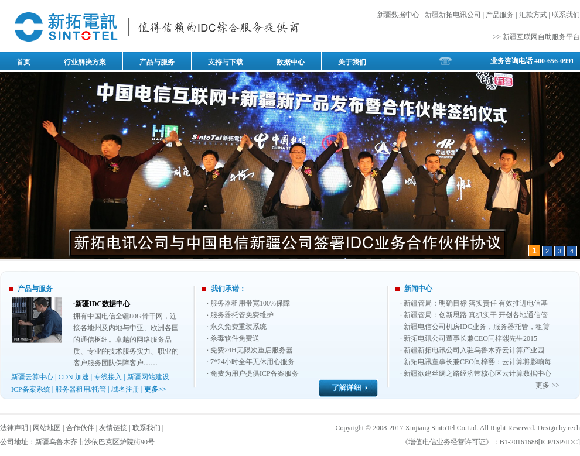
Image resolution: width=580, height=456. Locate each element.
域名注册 (125, 389)
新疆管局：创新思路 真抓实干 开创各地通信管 (476, 315)
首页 (23, 62)
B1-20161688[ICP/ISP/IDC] (540, 442)
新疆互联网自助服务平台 (541, 37)
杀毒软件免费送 (235, 338)
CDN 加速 (73, 377)
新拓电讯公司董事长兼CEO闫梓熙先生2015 (470, 338)
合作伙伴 (80, 428)
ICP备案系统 (30, 389)
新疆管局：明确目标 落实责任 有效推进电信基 (476, 303)
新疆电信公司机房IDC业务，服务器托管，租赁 (477, 327)
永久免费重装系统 (238, 327)
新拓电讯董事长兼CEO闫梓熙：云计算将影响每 (477, 362)
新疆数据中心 (398, 15)
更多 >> (547, 385)
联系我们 (566, 15)
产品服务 (500, 15)
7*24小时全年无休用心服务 (252, 362)
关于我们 (352, 62)
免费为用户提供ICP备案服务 (254, 373)
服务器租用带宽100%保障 (250, 303)
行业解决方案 (85, 62)
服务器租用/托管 (80, 389)
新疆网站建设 (148, 377)
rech (574, 428)
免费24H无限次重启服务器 (251, 350)
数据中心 (291, 62)
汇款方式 (533, 15)
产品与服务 (157, 62)
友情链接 (113, 428)
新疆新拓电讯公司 (453, 15)
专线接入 (108, 377)
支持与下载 (225, 62)
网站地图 (47, 428)
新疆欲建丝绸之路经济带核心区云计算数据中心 (477, 373)
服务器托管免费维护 (242, 315)
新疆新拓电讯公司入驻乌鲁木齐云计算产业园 (474, 350)
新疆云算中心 (32, 377)
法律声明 (14, 428)
